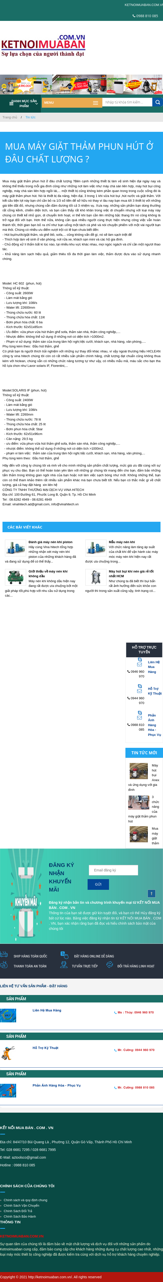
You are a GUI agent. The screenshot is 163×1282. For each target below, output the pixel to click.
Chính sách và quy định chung (25, 1200)
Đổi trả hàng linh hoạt (136, 966)
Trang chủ (9, 117)
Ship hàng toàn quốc (30, 956)
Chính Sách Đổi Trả (18, 1211)
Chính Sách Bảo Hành (20, 1216)
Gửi (98, 884)
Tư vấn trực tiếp (85, 966)
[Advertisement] (79, 615)
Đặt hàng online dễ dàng (94, 956)
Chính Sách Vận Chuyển (21, 1205)
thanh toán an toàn (30, 966)
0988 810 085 (145, 15)
